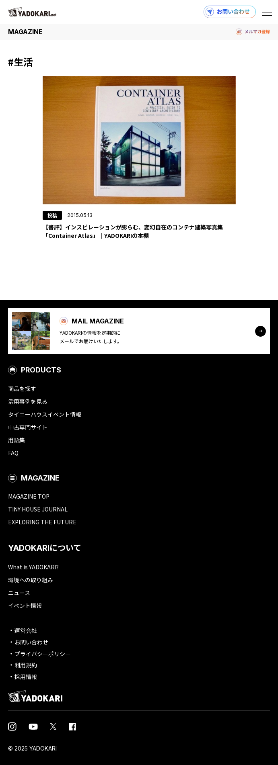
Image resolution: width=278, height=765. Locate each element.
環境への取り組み (30, 580)
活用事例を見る (27, 401)
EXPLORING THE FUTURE (42, 522)
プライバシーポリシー (42, 654)
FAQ (13, 453)
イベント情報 (25, 605)
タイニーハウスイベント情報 (44, 414)
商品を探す (22, 389)
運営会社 (25, 630)
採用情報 (25, 677)
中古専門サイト (27, 427)
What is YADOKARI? (33, 567)
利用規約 (25, 665)
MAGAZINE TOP (28, 496)
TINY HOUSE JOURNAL (38, 509)
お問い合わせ (31, 642)
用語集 (16, 440)
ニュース (19, 593)
